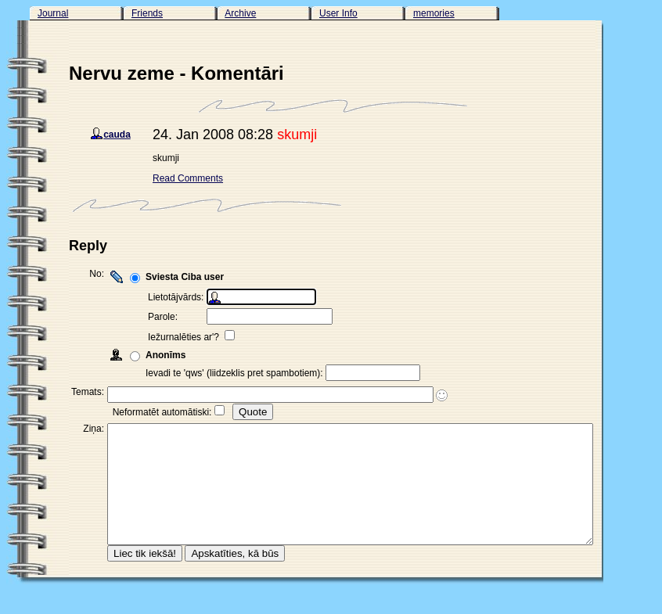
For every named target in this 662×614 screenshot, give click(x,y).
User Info (338, 13)
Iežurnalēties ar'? (184, 337)
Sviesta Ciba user (185, 276)
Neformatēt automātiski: (162, 412)
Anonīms (165, 355)
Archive (240, 13)
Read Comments (188, 178)
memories (434, 13)
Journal (53, 13)
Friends (147, 13)
